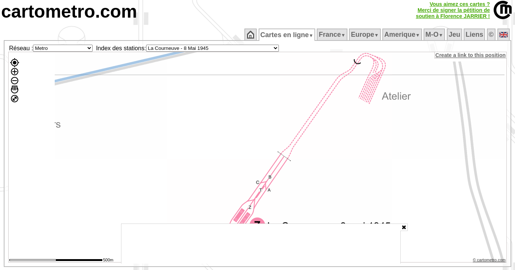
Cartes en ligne (287, 35)
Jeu (455, 34)
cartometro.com (69, 11)
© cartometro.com (489, 261)
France (332, 34)
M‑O (435, 34)
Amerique (403, 34)
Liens (475, 34)
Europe (365, 34)
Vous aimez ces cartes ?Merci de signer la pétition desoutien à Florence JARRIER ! (453, 10)
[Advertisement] (260, 244)
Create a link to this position (471, 55)
